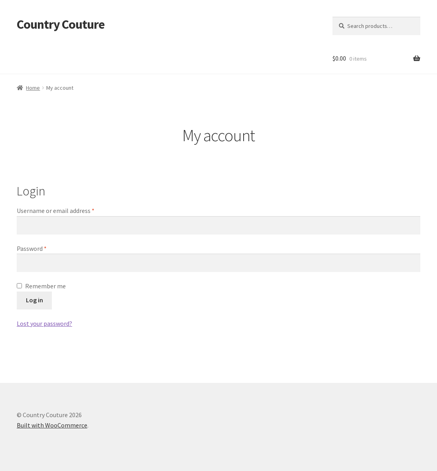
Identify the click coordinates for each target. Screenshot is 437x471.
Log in (34, 300)
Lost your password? (44, 323)
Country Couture (60, 24)
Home (33, 87)
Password (43, 248)
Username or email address (67, 210)
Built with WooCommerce (52, 425)
